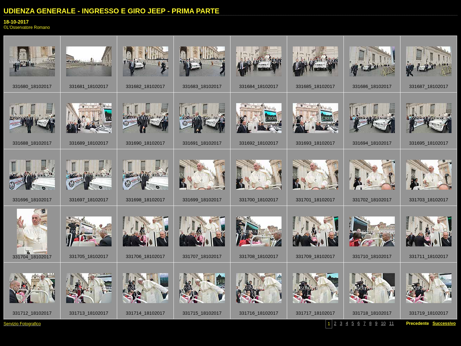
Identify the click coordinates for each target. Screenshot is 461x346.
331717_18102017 (315, 313)
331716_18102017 (258, 313)
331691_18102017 (201, 143)
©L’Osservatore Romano (27, 27)
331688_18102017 (31, 143)
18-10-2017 (16, 22)
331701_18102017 (315, 199)
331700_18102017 (258, 199)
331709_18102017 (315, 256)
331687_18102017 (428, 86)
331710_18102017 (371, 256)
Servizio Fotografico (22, 323)
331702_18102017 (371, 199)
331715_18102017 (201, 313)
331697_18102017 (88, 199)
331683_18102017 (201, 86)
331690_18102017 (145, 143)
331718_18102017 (371, 313)
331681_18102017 (88, 86)
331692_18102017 (258, 143)
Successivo (444, 323)
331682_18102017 (145, 86)
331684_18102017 (258, 86)
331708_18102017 (258, 256)
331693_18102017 (315, 143)
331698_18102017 (145, 199)
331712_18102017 (31, 313)
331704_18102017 (31, 256)
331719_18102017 (428, 313)
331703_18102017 (428, 199)
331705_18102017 (88, 256)
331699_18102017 (201, 199)
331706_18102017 (145, 256)
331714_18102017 (145, 313)
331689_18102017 (88, 143)
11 (391, 323)
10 (383, 323)
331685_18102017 (315, 86)
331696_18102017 (31, 199)
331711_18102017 (428, 256)
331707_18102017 (201, 256)
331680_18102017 (31, 86)
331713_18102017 (88, 313)
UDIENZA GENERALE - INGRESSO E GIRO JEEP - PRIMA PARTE (111, 11)
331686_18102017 (371, 86)
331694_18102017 (371, 143)
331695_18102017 (428, 143)
